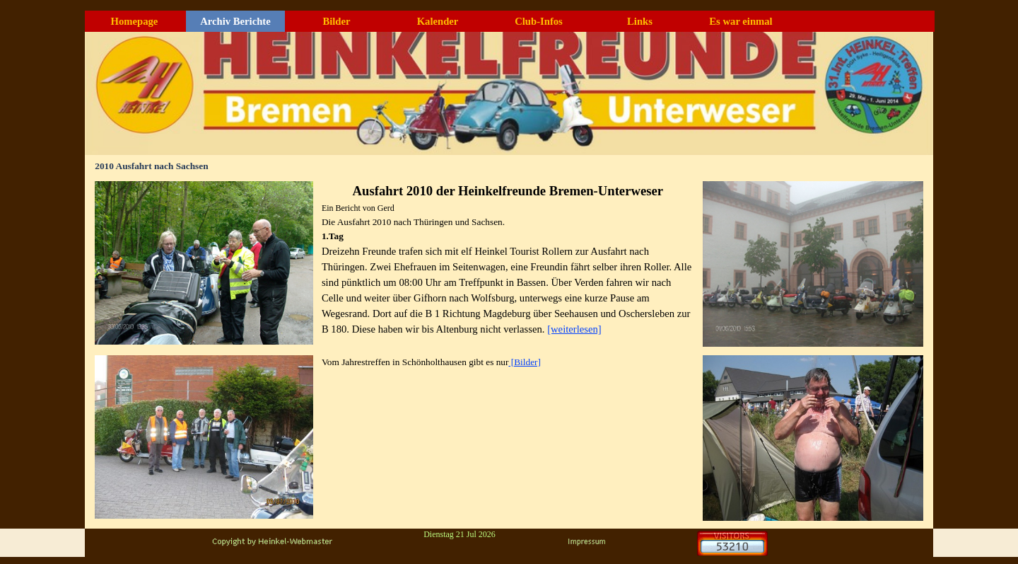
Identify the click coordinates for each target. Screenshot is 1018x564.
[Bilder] (524, 362)
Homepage (134, 21)
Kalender (438, 21)
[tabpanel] (508, 259)
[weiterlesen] (574, 329)
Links (640, 21)
